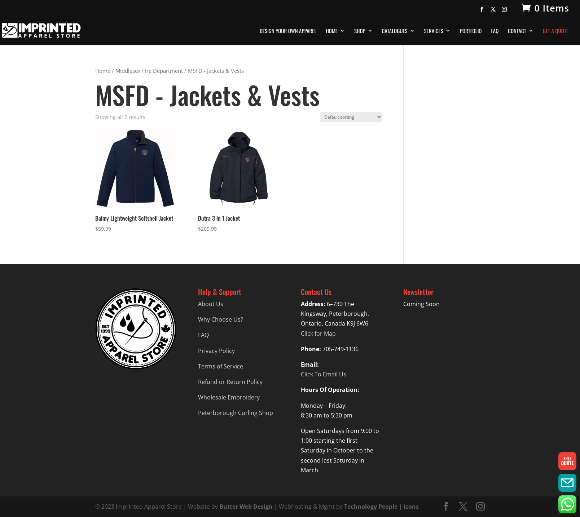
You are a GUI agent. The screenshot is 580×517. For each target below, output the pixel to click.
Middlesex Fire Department (149, 70)
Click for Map (318, 333)
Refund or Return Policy (230, 382)
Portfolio (471, 31)
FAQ (494, 31)
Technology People (370, 507)
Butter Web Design (246, 507)
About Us (210, 304)
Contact (517, 31)
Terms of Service (220, 366)
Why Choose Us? (220, 319)
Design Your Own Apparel (288, 31)
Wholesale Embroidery (229, 397)
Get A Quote (555, 31)
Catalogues (395, 31)
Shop (359, 31)
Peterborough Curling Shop (235, 413)
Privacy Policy (216, 351)
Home (332, 31)
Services (433, 31)
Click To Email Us (323, 374)
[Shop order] (351, 117)
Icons (411, 507)
